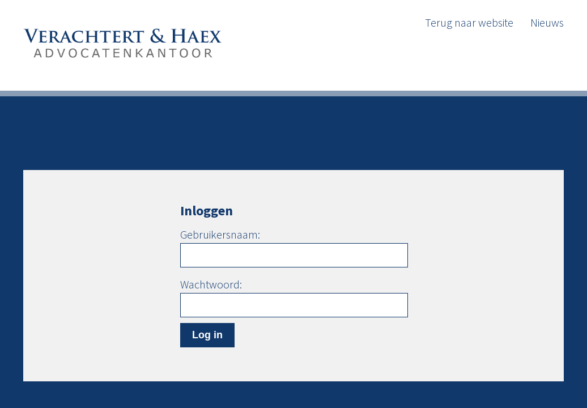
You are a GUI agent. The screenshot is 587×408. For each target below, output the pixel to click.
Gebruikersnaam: (220, 234)
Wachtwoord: (211, 284)
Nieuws (547, 22)
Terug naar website (469, 22)
